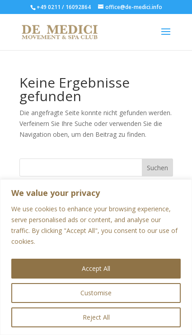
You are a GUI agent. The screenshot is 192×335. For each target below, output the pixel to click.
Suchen (157, 167)
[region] (96, 257)
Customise (96, 292)
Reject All (96, 317)
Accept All (96, 268)
